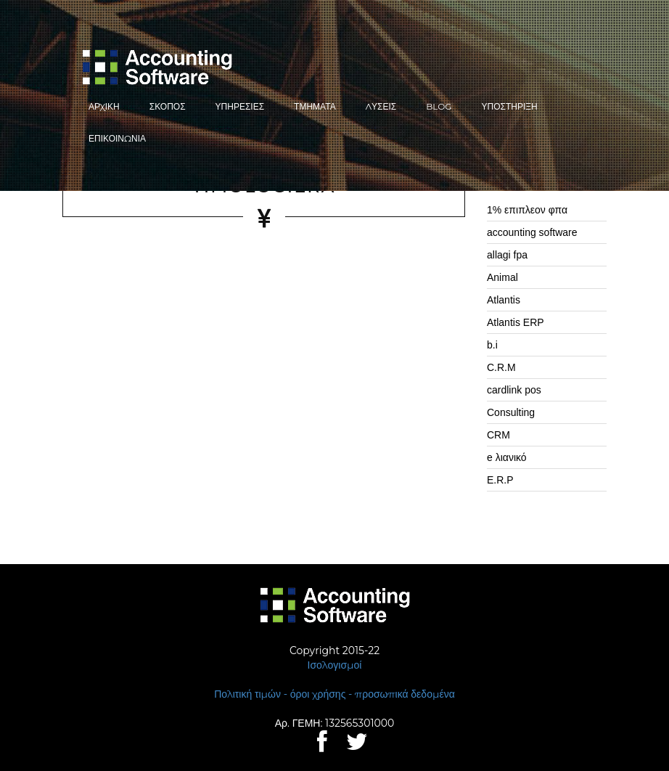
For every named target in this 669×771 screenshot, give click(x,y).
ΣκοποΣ (167, 106)
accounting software (532, 232)
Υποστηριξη (510, 106)
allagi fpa (507, 255)
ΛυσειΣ (381, 106)
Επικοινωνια (117, 138)
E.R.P (500, 480)
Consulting (511, 412)
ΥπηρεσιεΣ (240, 106)
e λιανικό (507, 457)
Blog (438, 106)
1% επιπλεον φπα (527, 210)
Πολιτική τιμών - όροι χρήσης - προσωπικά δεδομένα (334, 694)
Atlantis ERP (515, 322)
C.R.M (501, 367)
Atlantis (503, 300)
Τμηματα (315, 106)
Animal (502, 277)
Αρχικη (104, 106)
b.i (492, 345)
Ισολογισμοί (335, 665)
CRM (498, 435)
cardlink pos (514, 390)
